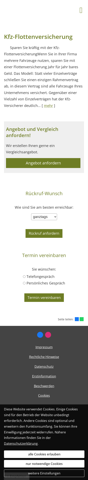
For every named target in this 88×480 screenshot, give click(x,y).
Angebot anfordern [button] (43, 163)
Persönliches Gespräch (46, 283)
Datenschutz (44, 366)
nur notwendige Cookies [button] (44, 464)
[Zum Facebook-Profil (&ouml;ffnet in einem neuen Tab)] (40, 335)
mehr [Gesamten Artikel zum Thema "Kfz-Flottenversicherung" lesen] (48, 105)
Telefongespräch (40, 276)
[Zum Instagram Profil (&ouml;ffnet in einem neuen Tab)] (48, 335)
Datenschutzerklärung (21, 443)
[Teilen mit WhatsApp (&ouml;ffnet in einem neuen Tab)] (82, 319)
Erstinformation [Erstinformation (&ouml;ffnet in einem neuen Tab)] (44, 376)
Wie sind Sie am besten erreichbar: (44, 207)
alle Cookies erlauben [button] (44, 454)
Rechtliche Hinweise (44, 357)
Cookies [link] (44, 395)
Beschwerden (44, 386)
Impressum (44, 347)
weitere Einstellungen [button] (44, 473)
